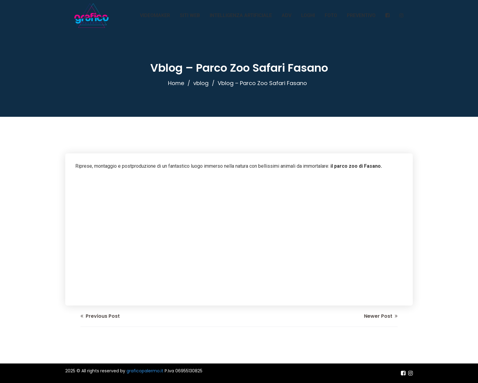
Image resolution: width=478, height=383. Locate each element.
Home (176, 83)
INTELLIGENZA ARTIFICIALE (241, 15)
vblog (201, 83)
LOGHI (308, 15)
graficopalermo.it (145, 371)
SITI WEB (190, 15)
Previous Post (100, 316)
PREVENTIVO (361, 15)
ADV (286, 15)
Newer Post (381, 316)
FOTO (331, 15)
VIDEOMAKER (155, 15)
